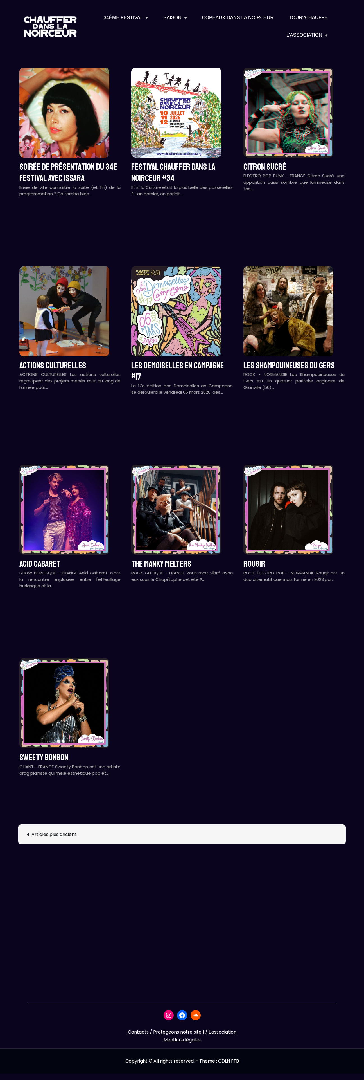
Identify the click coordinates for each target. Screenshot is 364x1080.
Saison (172, 17)
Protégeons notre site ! (178, 1032)
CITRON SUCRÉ (264, 167)
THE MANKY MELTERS (161, 564)
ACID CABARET (39, 564)
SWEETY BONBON (43, 757)
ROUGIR (254, 564)
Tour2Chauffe (308, 17)
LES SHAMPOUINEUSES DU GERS (289, 365)
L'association (222, 1032)
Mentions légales (182, 1040)
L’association (304, 35)
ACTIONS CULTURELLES (52, 365)
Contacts (138, 1032)
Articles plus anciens (54, 834)
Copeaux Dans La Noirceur (238, 17)
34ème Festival (123, 17)
